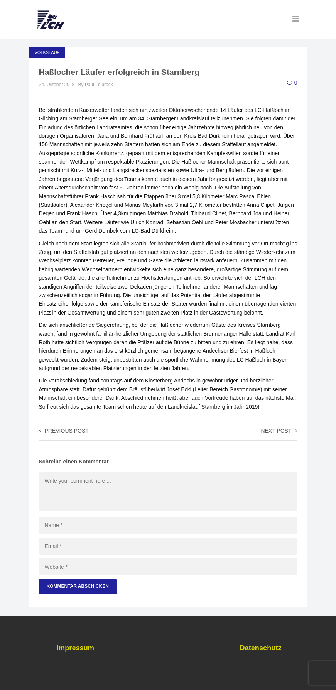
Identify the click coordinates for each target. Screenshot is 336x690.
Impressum (75, 648)
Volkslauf (47, 52)
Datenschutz (260, 648)
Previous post (64, 431)
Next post (279, 431)
